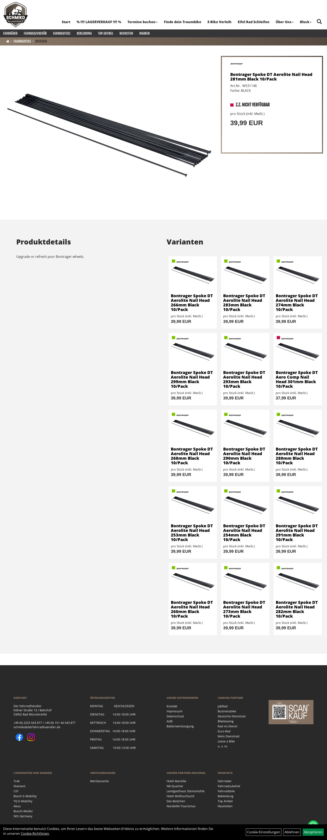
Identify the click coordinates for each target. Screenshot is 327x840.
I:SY (16, 791)
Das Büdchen (176, 801)
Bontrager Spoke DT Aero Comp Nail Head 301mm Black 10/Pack (297, 379)
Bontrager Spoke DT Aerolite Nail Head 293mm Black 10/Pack (244, 379)
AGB (169, 721)
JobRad (223, 706)
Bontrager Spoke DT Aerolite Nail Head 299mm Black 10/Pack (192, 379)
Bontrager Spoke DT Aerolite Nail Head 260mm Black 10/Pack (192, 609)
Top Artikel (105, 33)
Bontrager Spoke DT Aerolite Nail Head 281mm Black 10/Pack (271, 77)
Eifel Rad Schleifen (253, 22)
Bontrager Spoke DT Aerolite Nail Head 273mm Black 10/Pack (244, 609)
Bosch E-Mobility (25, 796)
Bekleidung (84, 33)
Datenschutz (175, 716)
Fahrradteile (61, 33)
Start (66, 22)
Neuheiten (126, 33)
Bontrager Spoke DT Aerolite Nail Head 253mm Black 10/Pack (192, 532)
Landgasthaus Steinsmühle (186, 791)
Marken (144, 33)
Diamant (19, 786)
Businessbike (227, 711)
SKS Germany (23, 816)
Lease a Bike (226, 741)
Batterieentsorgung (180, 726)
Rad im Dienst (227, 726)
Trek (17, 781)
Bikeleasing (226, 721)
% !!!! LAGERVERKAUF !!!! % (99, 22)
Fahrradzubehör (35, 33)
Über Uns (285, 22)
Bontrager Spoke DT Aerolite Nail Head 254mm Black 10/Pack (244, 532)
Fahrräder (10, 33)
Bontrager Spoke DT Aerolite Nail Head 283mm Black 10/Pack (244, 302)
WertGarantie (99, 781)
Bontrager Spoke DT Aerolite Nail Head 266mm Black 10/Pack (192, 302)
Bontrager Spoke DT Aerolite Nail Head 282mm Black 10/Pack (297, 609)
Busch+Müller (23, 811)
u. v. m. (223, 746)
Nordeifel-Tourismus (181, 806)
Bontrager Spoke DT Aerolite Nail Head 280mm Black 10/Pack (297, 456)
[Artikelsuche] (319, 21)
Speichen (41, 41)
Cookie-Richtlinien (35, 833)
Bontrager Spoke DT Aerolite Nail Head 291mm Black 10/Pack (297, 532)
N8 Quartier (175, 786)
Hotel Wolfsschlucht (180, 796)
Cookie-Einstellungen (263, 832)
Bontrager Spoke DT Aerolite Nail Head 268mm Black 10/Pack (192, 456)
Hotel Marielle (176, 781)
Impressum (174, 711)
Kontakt (172, 706)
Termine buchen (142, 22)
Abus (17, 806)
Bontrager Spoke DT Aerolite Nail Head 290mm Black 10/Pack (244, 456)
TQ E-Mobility (23, 801)
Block (306, 22)
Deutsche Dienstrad (231, 716)
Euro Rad (224, 731)
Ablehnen (291, 832)
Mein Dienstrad (228, 736)
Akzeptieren (313, 832)
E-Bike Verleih (219, 22)
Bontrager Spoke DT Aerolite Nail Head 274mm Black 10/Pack (297, 302)
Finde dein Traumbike (182, 22)
